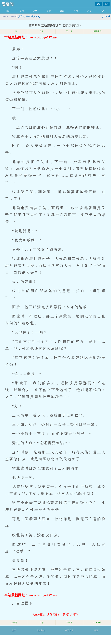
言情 (49, 11)
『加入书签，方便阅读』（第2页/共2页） (55, 614)
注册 (106, 4)
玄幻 (22, 11)
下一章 (69, 31)
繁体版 (5, 17)
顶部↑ (96, 630)
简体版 (13, 17)
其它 (89, 11)
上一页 (14, 31)
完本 (103, 11)
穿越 (62, 11)
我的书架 (41, 630)
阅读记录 (69, 630)
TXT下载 (97, 622)
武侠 (35, 11)
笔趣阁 (7, 4)
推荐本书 (97, 31)
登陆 (98, 4)
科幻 (76, 11)
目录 (42, 31)
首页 (8, 11)
